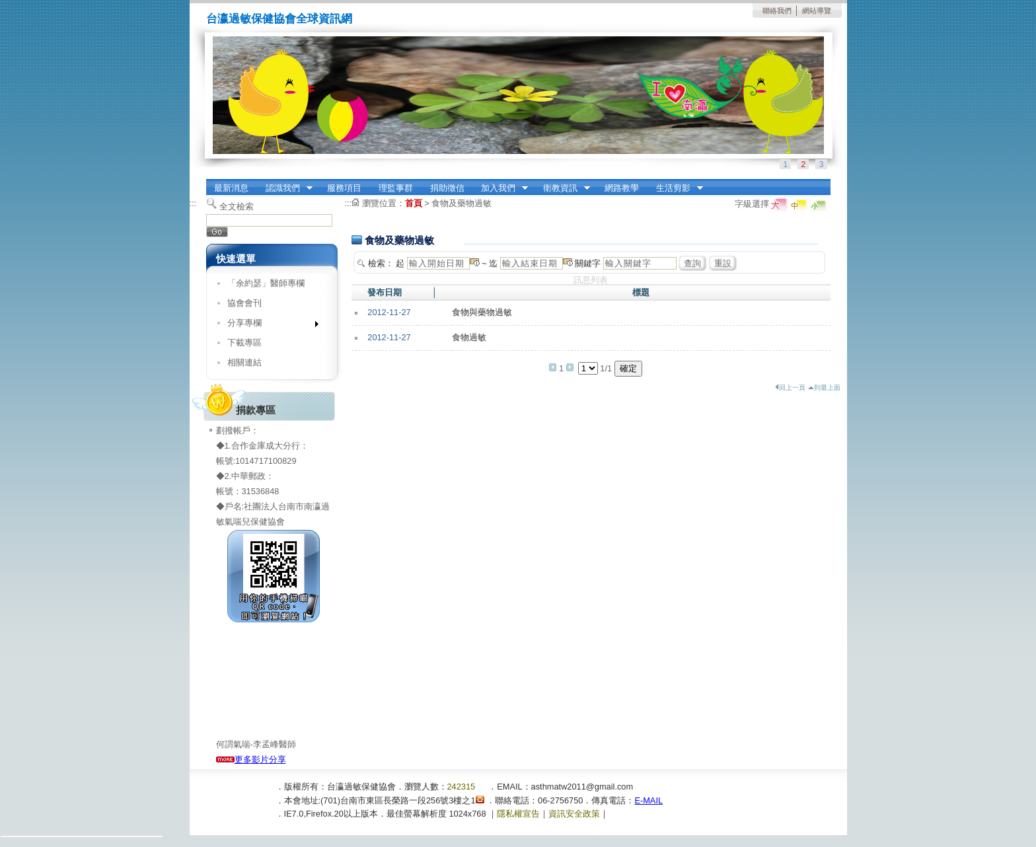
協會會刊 (244, 303)
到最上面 (824, 387)
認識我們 (285, 188)
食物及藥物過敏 (461, 203)
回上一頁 (790, 387)
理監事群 (396, 188)
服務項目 (344, 188)
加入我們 (500, 188)
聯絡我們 (777, 11)
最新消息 (231, 188)
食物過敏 (469, 337)
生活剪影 (675, 188)
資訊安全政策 (574, 814)
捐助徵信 (447, 188)
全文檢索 (236, 206)
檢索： (381, 263)
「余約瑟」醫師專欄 (266, 283)
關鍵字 (588, 263)
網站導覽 (816, 11)
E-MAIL (648, 800)
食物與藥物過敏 (482, 312)
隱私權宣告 (518, 814)
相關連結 (244, 362)
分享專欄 (268, 325)
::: (209, 183)
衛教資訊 (562, 188)
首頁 (413, 203)
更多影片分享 (251, 759)
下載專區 (244, 343)
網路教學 (622, 188)
